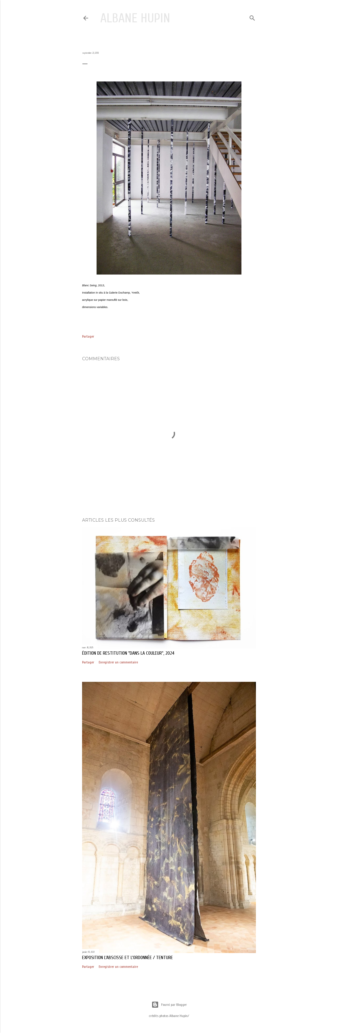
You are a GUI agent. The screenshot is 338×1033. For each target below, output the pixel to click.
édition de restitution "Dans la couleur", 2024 (128, 653)
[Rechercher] (252, 17)
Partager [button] (88, 336)
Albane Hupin (135, 18)
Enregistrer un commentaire (118, 662)
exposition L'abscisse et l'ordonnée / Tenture (127, 957)
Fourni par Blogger (169, 1004)
